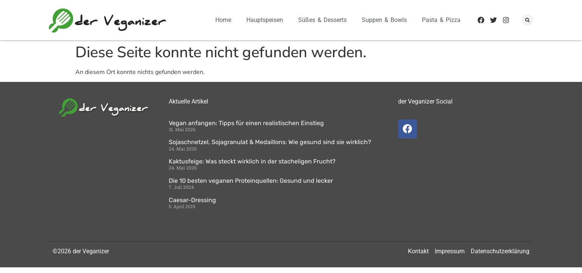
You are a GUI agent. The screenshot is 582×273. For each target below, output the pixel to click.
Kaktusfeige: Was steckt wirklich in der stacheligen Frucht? (252, 161)
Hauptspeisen (264, 20)
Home (223, 20)
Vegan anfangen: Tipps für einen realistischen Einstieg (246, 123)
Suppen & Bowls (384, 20)
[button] (527, 20)
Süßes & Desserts (322, 20)
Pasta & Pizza (441, 20)
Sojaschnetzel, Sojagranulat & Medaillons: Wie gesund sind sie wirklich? (270, 142)
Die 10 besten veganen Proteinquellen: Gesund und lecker (251, 180)
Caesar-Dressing (192, 200)
